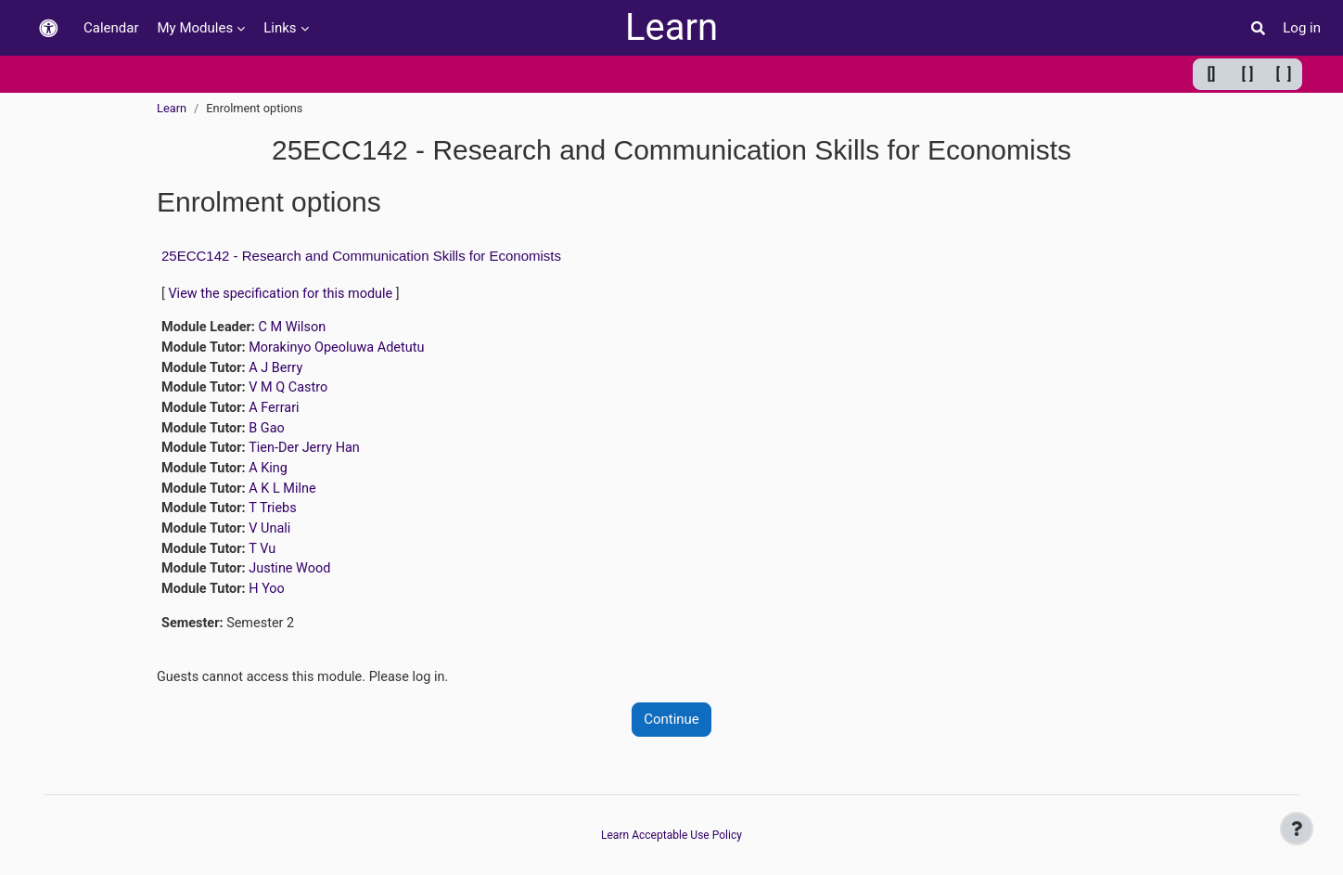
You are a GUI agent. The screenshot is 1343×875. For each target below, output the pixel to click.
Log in (1302, 27)
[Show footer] (1296, 828)
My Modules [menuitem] (196, 27)
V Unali (274, 537)
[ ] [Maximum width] (1284, 74)
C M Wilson (296, 328)
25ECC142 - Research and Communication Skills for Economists (361, 256)
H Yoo (270, 600)
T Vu (266, 558)
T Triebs (276, 516)
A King (272, 475)
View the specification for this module (285, 294)
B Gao (270, 433)
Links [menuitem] (279, 27)
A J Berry (280, 370)
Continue (671, 732)
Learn (671, 27)
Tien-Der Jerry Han (309, 453)
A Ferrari (278, 412)
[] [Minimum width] (1212, 74)
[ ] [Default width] (1248, 74)
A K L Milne (287, 495)
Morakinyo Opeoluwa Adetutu (343, 349)
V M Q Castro (293, 391)
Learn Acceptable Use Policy (671, 836)
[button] (48, 28)
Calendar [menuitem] (111, 27)
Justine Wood (294, 579)
